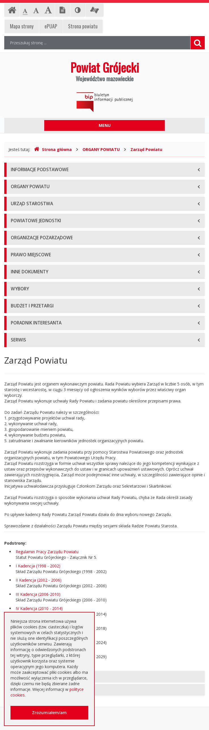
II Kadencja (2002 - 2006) (39, 580)
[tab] (104, 677)
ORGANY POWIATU (101, 149)
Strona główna (53, 149)
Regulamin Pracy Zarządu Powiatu (47, 551)
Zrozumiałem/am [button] (49, 712)
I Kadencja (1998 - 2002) (38, 566)
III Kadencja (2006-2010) (38, 594)
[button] (104, 677)
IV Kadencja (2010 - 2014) (39, 608)
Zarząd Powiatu (146, 149)
